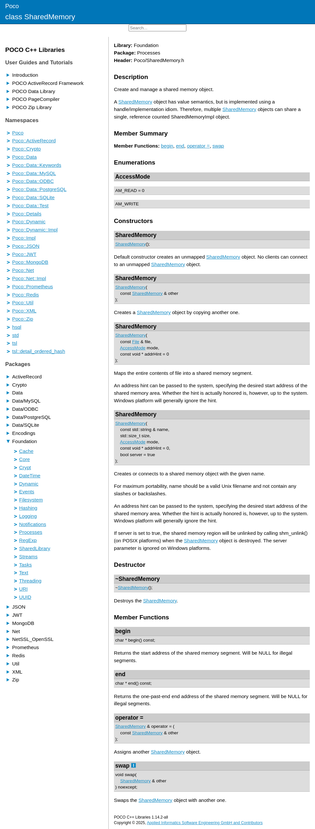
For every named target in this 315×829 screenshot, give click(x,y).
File (135, 341)
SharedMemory (135, 101)
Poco (12, 6)
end (180, 146)
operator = (198, 146)
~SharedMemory (137, 579)
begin (167, 146)
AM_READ (126, 190)
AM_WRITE (127, 203)
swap (218, 146)
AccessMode (132, 176)
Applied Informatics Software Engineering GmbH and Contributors (205, 823)
